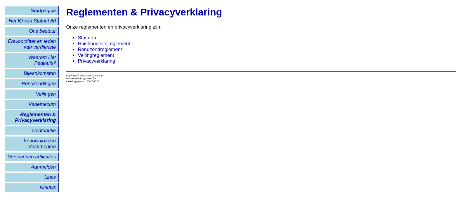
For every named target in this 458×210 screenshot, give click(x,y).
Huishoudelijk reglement (104, 43)
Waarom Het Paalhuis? (42, 60)
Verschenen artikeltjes (32, 157)
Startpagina (43, 10)
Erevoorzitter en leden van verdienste (32, 44)
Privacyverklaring (96, 61)
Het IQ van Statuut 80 (32, 21)
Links (50, 177)
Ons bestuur (42, 31)
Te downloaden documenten (39, 143)
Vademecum (42, 104)
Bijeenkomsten (40, 73)
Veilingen (46, 94)
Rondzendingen (39, 83)
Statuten (87, 38)
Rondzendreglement (100, 49)
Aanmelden (43, 167)
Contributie (44, 130)
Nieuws (48, 187)
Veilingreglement (96, 55)
